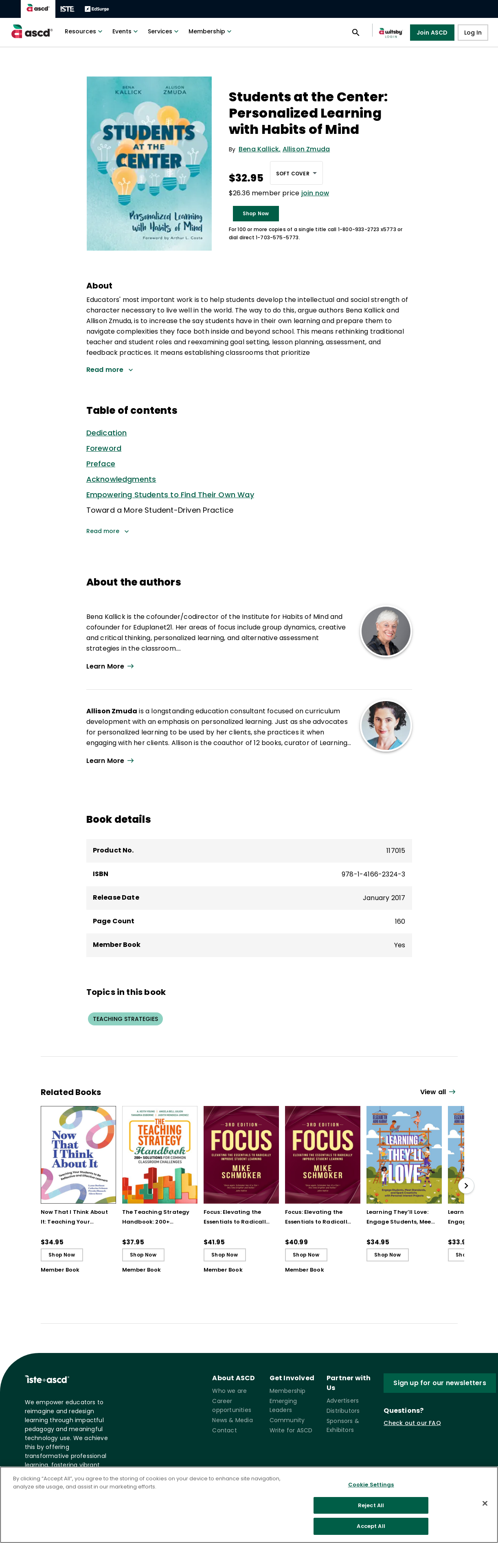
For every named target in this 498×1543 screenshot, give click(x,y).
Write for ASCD (291, 1430)
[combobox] (296, 173)
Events (126, 31)
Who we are (229, 1391)
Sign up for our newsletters (439, 1383)
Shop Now (256, 213)
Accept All (371, 1526)
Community (287, 1420)
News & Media (232, 1420)
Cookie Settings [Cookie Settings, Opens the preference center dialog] (371, 1484)
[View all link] (439, 1092)
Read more (107, 531)
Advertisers (343, 1401)
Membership (211, 31)
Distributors (343, 1411)
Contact (224, 1430)
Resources (84, 31)
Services (164, 31)
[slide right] (466, 1186)
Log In (473, 32)
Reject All (371, 1505)
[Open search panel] (356, 32)
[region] (249, 1505)
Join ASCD (432, 32)
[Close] (485, 1503)
